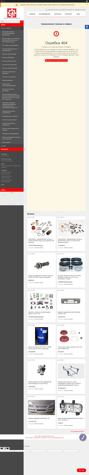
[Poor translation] (7, 448)
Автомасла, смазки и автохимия (8, 90)
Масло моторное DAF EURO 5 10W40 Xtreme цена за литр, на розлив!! (39, 347)
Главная (32, 14)
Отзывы (3, 146)
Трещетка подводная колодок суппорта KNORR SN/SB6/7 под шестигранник (40, 276)
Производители (44, 14)
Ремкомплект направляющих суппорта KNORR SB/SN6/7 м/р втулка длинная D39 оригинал (41, 240)
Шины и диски (6, 142)
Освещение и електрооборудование (9, 84)
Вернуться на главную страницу (57, 60)
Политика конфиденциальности (56, 437)
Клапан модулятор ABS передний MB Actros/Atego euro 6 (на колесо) (39, 382)
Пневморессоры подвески (10, 116)
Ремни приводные (7, 80)
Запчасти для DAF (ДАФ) (9, 54)
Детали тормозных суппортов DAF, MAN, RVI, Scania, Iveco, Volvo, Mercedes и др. (11, 40)
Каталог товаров (6, 28)
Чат (81, 470)
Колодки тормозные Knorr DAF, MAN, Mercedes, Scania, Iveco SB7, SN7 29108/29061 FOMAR (69, 277)
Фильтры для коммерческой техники (10, 129)
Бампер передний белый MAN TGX (38, 418)
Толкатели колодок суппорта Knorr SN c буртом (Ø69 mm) (70, 347)
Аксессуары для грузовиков (10, 45)
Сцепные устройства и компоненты (8, 124)
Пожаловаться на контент (40, 437)
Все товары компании (77, 431)
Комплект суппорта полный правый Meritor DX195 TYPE (39, 313)
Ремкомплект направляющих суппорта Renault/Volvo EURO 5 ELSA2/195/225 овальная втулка (70, 240)
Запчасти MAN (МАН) (8, 57)
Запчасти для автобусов (9, 120)
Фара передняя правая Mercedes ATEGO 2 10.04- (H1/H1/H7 (71, 419)
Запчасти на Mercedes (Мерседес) (8, 72)
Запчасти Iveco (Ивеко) (9, 77)
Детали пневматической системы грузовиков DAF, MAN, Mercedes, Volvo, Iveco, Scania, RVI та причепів (11, 96)
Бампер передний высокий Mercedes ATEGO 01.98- (69, 313)
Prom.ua (52, 436)
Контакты (57, 14)
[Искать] (22, 21)
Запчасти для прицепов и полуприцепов (9, 49)
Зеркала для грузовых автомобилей (8, 112)
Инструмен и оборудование (10, 133)
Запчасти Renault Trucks (9, 61)
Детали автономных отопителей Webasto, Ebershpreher (8, 33)
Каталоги (68, 14)
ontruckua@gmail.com (7, 187)
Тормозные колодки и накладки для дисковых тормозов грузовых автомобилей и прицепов (9, 105)
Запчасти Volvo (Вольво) (9, 64)
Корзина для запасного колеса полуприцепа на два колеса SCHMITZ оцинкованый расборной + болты (69, 383)
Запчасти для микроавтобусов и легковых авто (11, 138)
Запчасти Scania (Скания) (9, 68)
